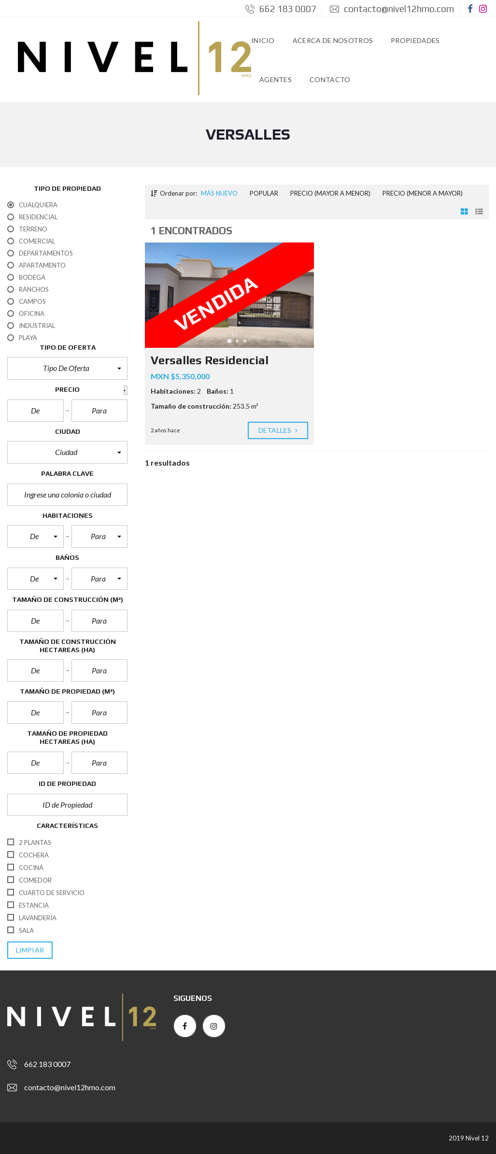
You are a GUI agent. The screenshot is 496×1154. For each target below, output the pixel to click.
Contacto (330, 79)
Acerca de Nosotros (333, 40)
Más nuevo (219, 193)
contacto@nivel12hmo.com (392, 8)
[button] (67, 368)
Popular (264, 193)
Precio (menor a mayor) (423, 193)
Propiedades (415, 40)
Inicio (263, 40)
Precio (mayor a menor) (330, 193)
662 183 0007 (280, 8)
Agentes (275, 79)
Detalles (278, 430)
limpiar (30, 950)
